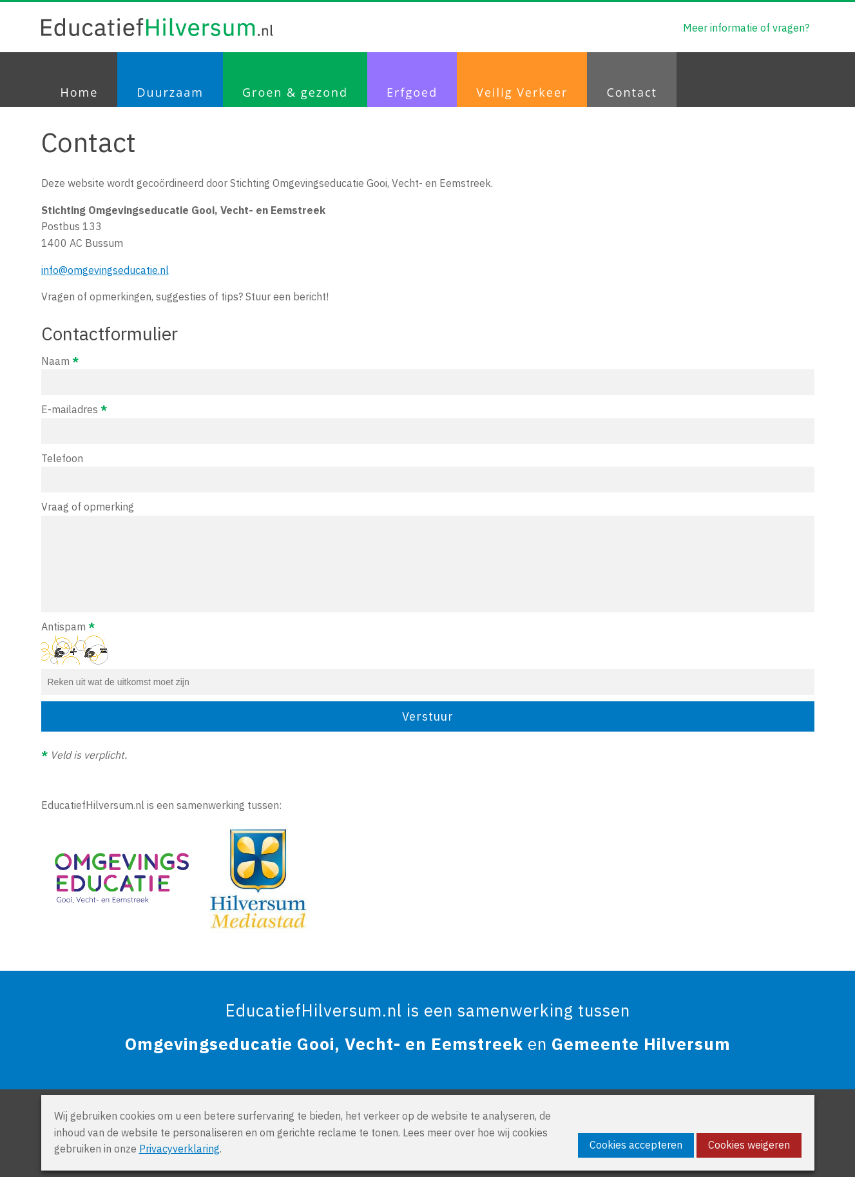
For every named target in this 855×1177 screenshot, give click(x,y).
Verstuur (428, 716)
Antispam (427, 657)
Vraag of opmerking (427, 556)
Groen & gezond (295, 92)
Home (80, 92)
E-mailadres (427, 423)
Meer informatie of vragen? (746, 28)
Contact (631, 92)
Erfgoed (412, 92)
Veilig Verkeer (522, 92)
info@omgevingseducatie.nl (105, 270)
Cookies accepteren (636, 1144)
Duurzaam (170, 92)
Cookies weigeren (749, 1144)
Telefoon (427, 472)
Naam (427, 375)
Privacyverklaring (179, 1148)
